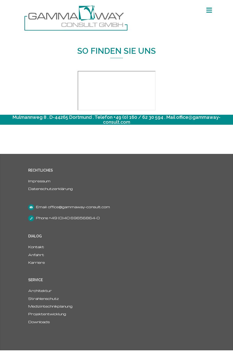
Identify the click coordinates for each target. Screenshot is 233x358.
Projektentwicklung (47, 314)
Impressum (39, 181)
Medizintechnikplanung (50, 306)
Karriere (36, 262)
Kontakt (36, 247)
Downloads (39, 322)
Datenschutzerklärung (50, 188)
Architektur (40, 290)
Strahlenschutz (43, 298)
